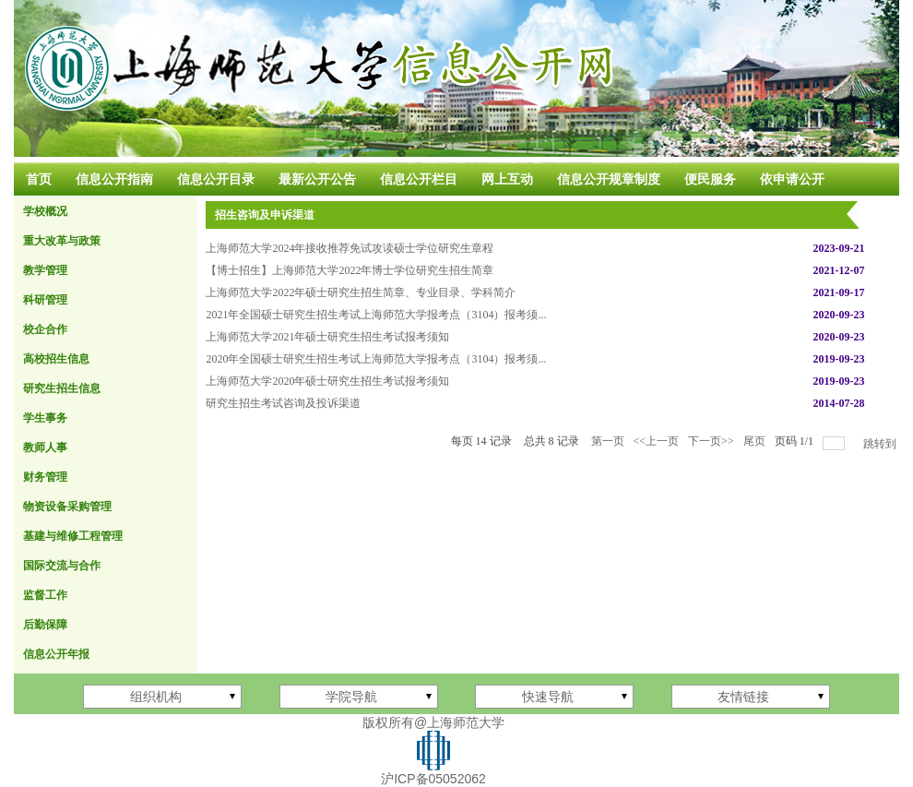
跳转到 (881, 443)
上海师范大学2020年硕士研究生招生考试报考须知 (327, 381)
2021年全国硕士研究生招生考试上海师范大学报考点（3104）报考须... (376, 314)
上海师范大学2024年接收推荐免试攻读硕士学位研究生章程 (349, 248)
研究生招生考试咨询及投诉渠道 (283, 403)
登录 (876, 751)
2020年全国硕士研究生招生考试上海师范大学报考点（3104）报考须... (376, 358)
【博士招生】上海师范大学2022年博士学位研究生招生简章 (349, 270)
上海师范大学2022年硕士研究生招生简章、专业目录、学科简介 (361, 292)
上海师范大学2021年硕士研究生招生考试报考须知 (327, 336)
